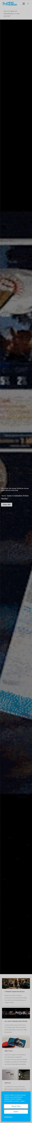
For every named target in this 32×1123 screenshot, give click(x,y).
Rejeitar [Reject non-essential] (16, 1111)
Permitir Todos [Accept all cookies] (16, 1106)
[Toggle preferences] (8, 1117)
